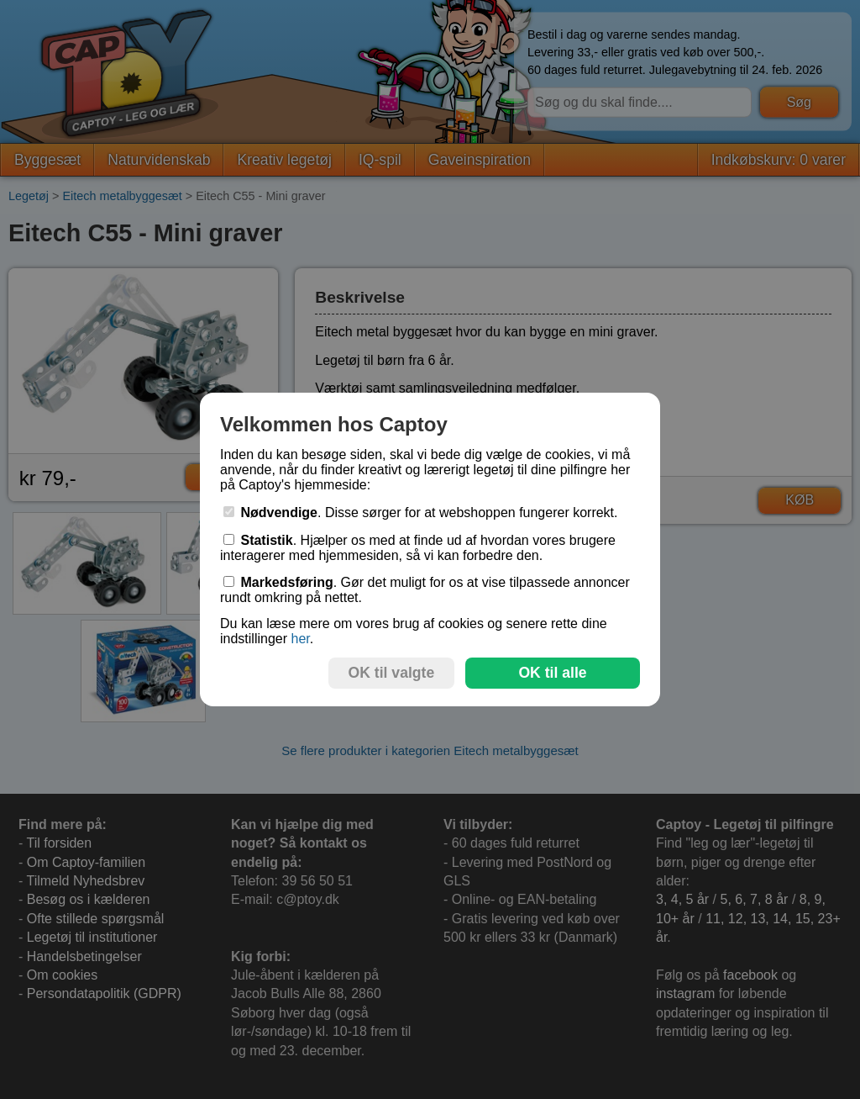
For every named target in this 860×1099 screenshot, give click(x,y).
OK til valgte (392, 672)
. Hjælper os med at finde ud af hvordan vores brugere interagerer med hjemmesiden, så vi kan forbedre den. (418, 548)
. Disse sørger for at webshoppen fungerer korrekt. (420, 512)
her (300, 638)
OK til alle (552, 672)
